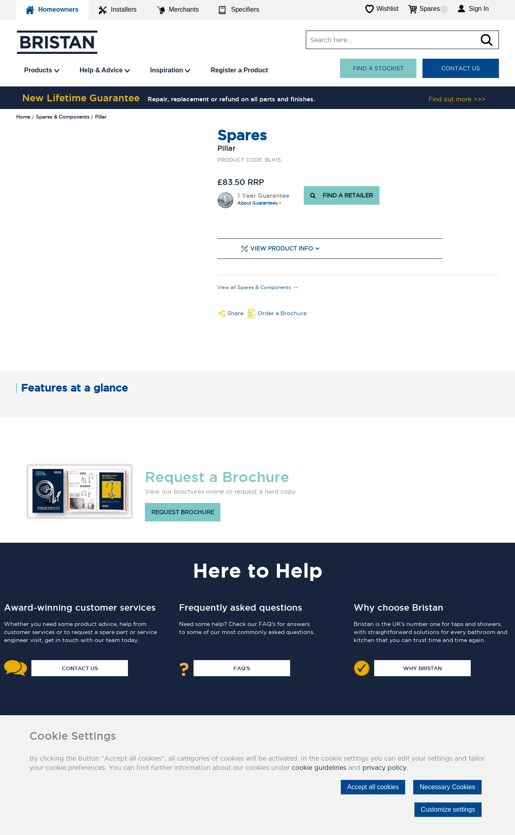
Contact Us (460, 68)
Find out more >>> (457, 99)
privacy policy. (385, 767)
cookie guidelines (319, 767)
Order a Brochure (282, 313)
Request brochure (182, 512)
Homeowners (52, 10)
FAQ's (241, 668)
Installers (117, 10)
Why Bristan (422, 668)
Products (42, 70)
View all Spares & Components (254, 287)
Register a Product (239, 70)
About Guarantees (257, 203)
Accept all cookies (373, 787)
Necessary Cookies (447, 787)
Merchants (178, 10)
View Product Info (281, 249)
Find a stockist (378, 68)
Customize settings (448, 809)
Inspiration (170, 70)
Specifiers (239, 10)
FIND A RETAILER (341, 195)
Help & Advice (105, 70)
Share (235, 313)
